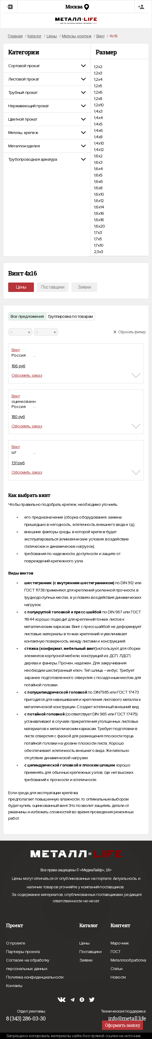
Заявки (84, 287)
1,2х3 (98, 73)
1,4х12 (99, 149)
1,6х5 (98, 175)
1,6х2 (98, 156)
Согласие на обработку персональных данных (38, 965)
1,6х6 (98, 181)
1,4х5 (98, 124)
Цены (21, 287)
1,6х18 (99, 219)
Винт (16, 349)
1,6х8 (98, 187)
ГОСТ (116, 951)
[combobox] (20, 332)
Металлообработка (128, 959)
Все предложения (27, 316)
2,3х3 (98, 251)
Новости (118, 976)
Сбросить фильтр (129, 332)
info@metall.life (127, 1018)
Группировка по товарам (70, 316)
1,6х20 (99, 226)
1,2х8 (98, 98)
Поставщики (52, 287)
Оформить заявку (122, 1025)
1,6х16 (99, 213)
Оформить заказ (27, 375)
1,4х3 (98, 111)
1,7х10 (98, 245)
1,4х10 (99, 143)
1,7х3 (98, 232)
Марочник (120, 942)
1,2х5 (98, 85)
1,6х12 (99, 200)
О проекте (15, 943)
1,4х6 (98, 130)
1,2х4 (98, 79)
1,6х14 (99, 207)
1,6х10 (99, 194)
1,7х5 (98, 239)
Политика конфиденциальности (34, 977)
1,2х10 (99, 105)
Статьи (116, 968)
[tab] (47, 65)
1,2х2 (98, 66)
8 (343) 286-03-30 (25, 1018)
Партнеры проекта (23, 952)
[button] (47, 65)
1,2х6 (98, 92)
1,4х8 (98, 136)
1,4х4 (98, 117)
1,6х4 (98, 168)
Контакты (14, 985)
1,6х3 (98, 162)
